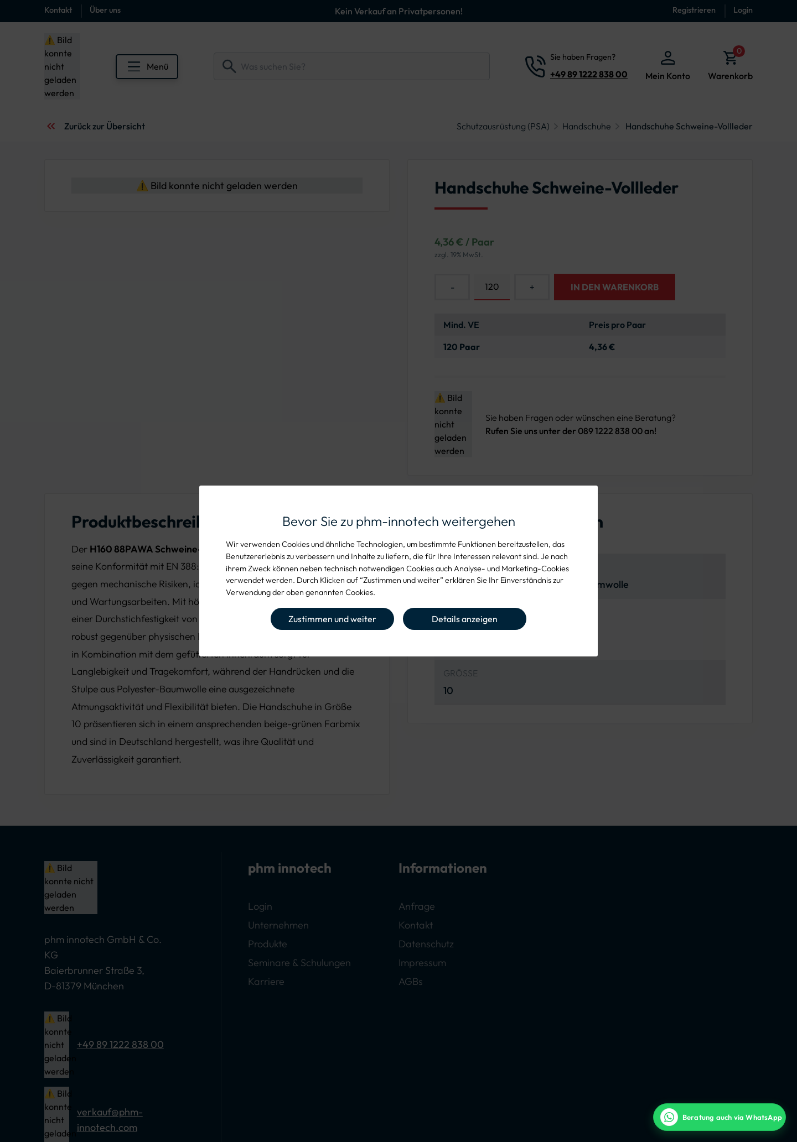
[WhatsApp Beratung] (719, 1117)
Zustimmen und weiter (332, 618)
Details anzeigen (465, 618)
